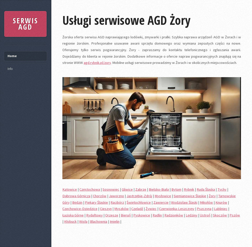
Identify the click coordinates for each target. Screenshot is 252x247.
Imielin (114, 221)
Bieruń (126, 215)
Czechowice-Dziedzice (79, 208)
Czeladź (137, 208)
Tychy (221, 189)
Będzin (77, 202)
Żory (212, 196)
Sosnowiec (110, 189)
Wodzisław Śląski (184, 202)
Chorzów (99, 196)
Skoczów (220, 215)
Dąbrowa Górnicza (76, 196)
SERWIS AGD (25, 24)
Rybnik (189, 189)
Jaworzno (116, 196)
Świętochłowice (139, 202)
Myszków (121, 208)
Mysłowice (163, 196)
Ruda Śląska (206, 189)
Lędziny (191, 215)
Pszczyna (204, 208)
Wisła (83, 221)
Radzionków (173, 215)
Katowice (69, 189)
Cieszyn (106, 208)
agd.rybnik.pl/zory (97, 62)
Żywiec (151, 208)
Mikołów (206, 202)
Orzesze (111, 215)
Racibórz (117, 202)
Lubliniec (220, 208)
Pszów (234, 215)
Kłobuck (70, 221)
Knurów (221, 202)
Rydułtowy (94, 215)
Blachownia (98, 221)
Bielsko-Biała (159, 189)
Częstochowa (89, 189)
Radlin (157, 215)
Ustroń (205, 215)
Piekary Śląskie (96, 202)
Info (10, 69)
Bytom (176, 189)
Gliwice (127, 189)
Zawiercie (161, 202)
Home (12, 56)
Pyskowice (141, 215)
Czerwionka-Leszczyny (176, 208)
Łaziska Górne (73, 215)
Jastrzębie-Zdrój (139, 196)
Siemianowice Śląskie (190, 196)
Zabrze (140, 189)
